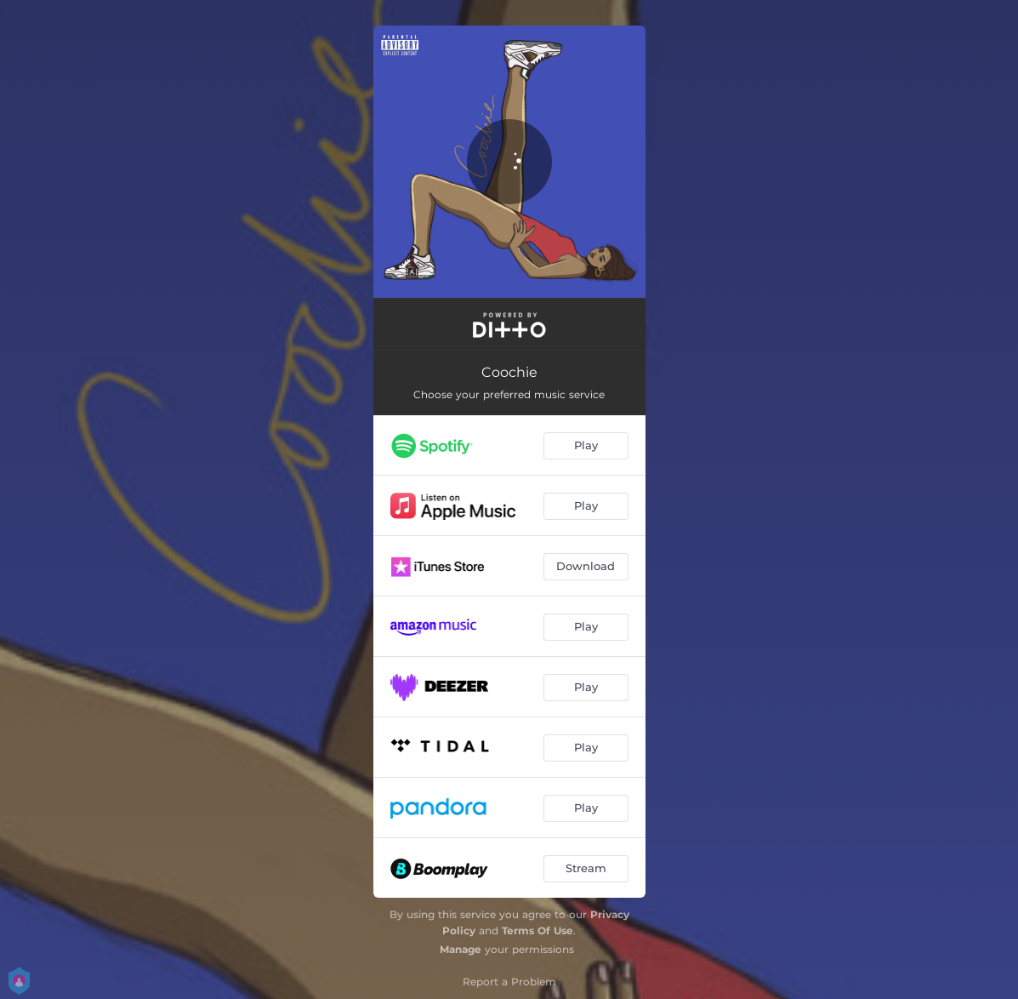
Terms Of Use (537, 930)
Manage (460, 949)
